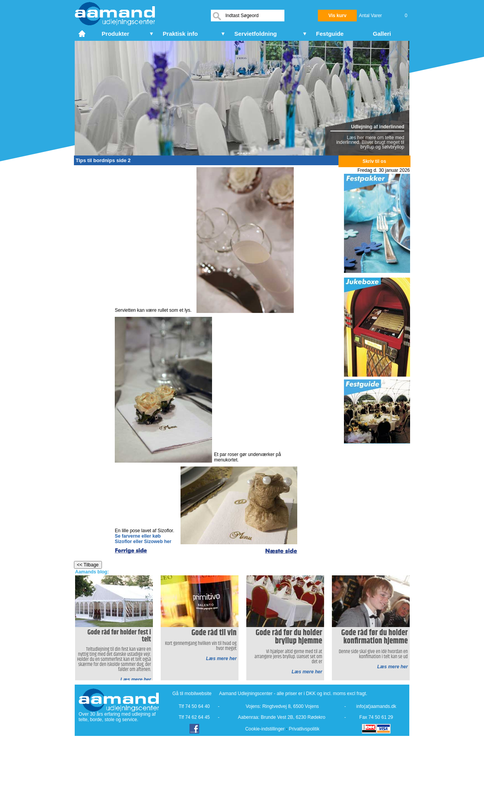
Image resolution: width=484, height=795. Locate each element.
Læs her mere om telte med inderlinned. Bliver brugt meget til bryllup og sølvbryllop (370, 142)
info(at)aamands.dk (376, 706)
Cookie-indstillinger (264, 729)
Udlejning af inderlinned (377, 126)
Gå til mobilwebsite (192, 693)
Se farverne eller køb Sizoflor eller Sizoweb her (143, 538)
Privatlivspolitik (304, 729)
